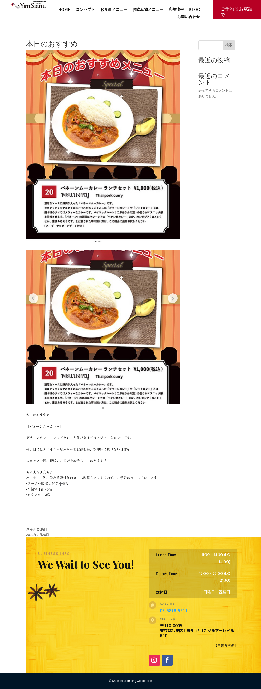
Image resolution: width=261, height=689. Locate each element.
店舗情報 (176, 10)
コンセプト (85, 10)
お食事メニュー (113, 10)
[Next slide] (173, 298)
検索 (228, 45)
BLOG (194, 10)
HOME (64, 10)
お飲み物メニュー (147, 10)
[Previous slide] (33, 298)
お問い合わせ (188, 17)
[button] (103, 408)
